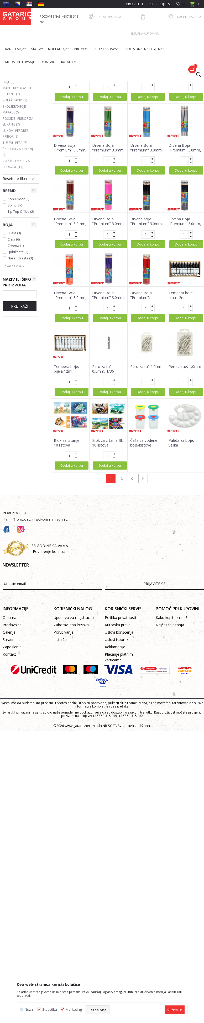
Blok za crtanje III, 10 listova (107, 524)
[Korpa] (194, 5)
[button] (196, 74)
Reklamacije (115, 727)
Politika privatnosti (120, 698)
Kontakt (9, 735)
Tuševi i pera (15, 223)
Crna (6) (14, 320)
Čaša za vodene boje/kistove (143, 524)
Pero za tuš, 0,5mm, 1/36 (103, 450)
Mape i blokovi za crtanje (17, 172)
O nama (9, 698)
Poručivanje (64, 713)
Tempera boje (15, 139)
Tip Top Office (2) (21, 292)
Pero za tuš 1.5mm (146, 447)
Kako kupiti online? (171, 698)
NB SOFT (109, 806)
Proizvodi (54, 84)
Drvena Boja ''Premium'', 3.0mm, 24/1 (141, 379)
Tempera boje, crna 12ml (181, 376)
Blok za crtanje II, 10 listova (68, 524)
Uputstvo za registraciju (74, 698)
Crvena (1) (16, 326)
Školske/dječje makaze (14, 190)
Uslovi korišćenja (119, 713)
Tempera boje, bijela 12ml (66, 450)
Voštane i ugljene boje (17, 160)
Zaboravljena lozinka (71, 705)
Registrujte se (160, 4)
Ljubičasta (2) (18, 332)
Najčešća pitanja (170, 705)
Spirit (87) (15, 286)
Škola (69, 84)
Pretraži (19, 387)
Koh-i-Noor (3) (18, 279)
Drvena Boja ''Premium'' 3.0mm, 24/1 (108, 157)
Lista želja (62, 720)
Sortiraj (160, 103)
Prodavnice (12, 705)
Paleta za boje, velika (181, 524)
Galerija (9, 713)
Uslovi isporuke (117, 720)
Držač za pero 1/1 (69, 152)
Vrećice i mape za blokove (16, 245)
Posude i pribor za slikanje (18, 202)
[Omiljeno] (180, 4)
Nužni (29, 1009)
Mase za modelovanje (17, 148)
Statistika (49, 1009)
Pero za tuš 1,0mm (185, 447)
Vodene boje (15, 132)
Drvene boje (15, 120)
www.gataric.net (77, 806)
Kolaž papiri (15, 181)
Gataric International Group (23, 84)
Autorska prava (117, 705)
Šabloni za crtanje (18, 233)
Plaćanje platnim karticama (119, 738)
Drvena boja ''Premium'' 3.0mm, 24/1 (146, 305)
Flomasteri (14, 126)
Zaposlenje (12, 727)
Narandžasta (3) (20, 339)
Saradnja (10, 720)
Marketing (74, 1009)
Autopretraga (136, 103)
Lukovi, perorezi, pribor (16, 214)
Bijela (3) (14, 314)
